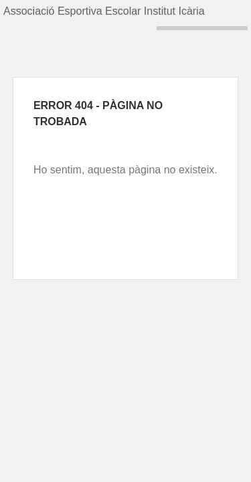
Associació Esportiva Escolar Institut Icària (104, 11)
